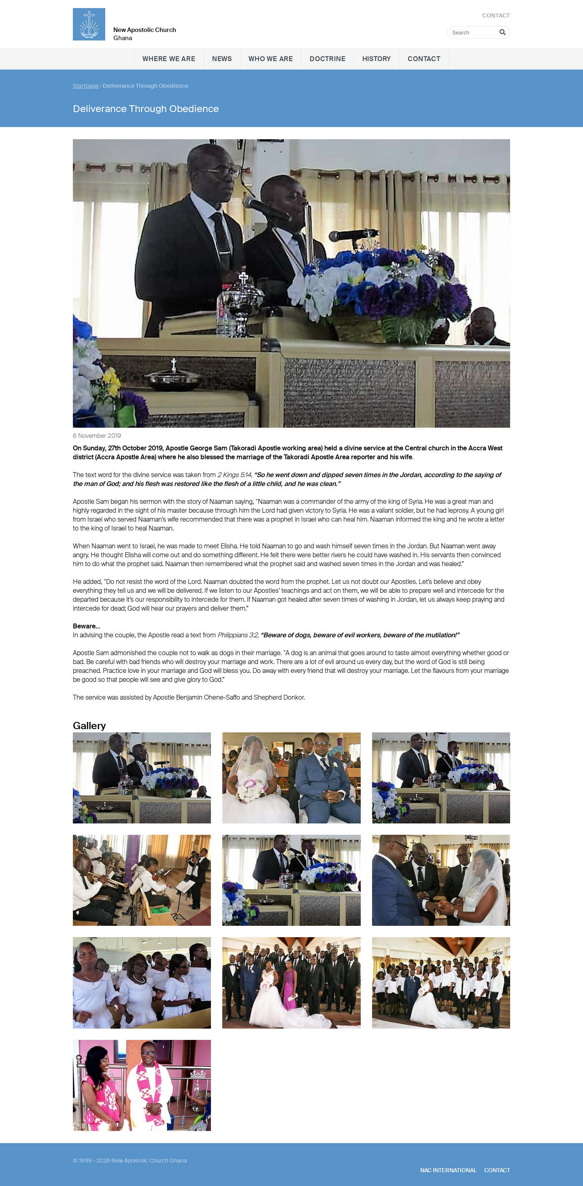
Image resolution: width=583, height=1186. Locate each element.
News (222, 59)
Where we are (169, 59)
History (377, 59)
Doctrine (327, 59)
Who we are (271, 59)
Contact (424, 59)
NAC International (448, 1170)
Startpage (86, 85)
